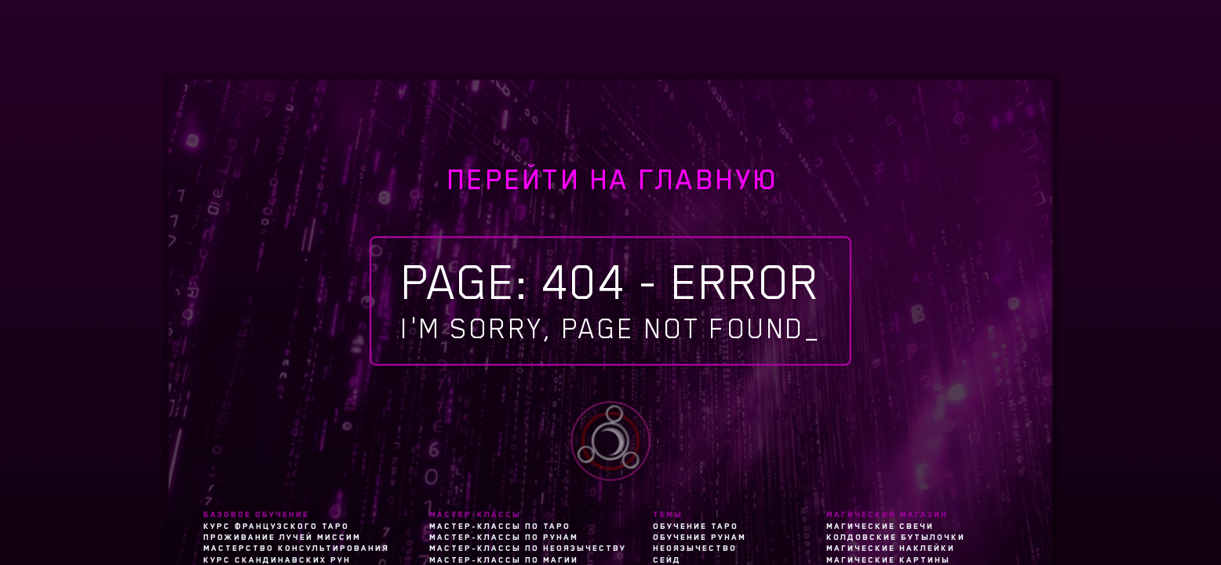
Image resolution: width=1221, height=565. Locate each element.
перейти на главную (613, 179)
